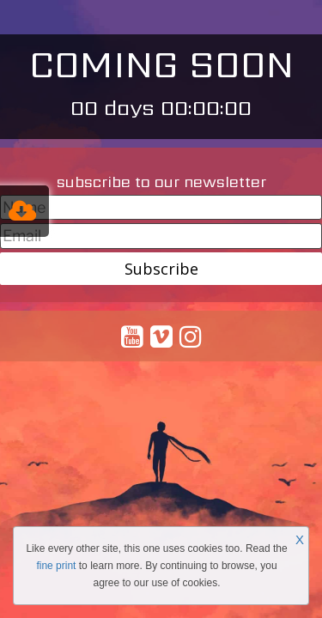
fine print (56, 566)
